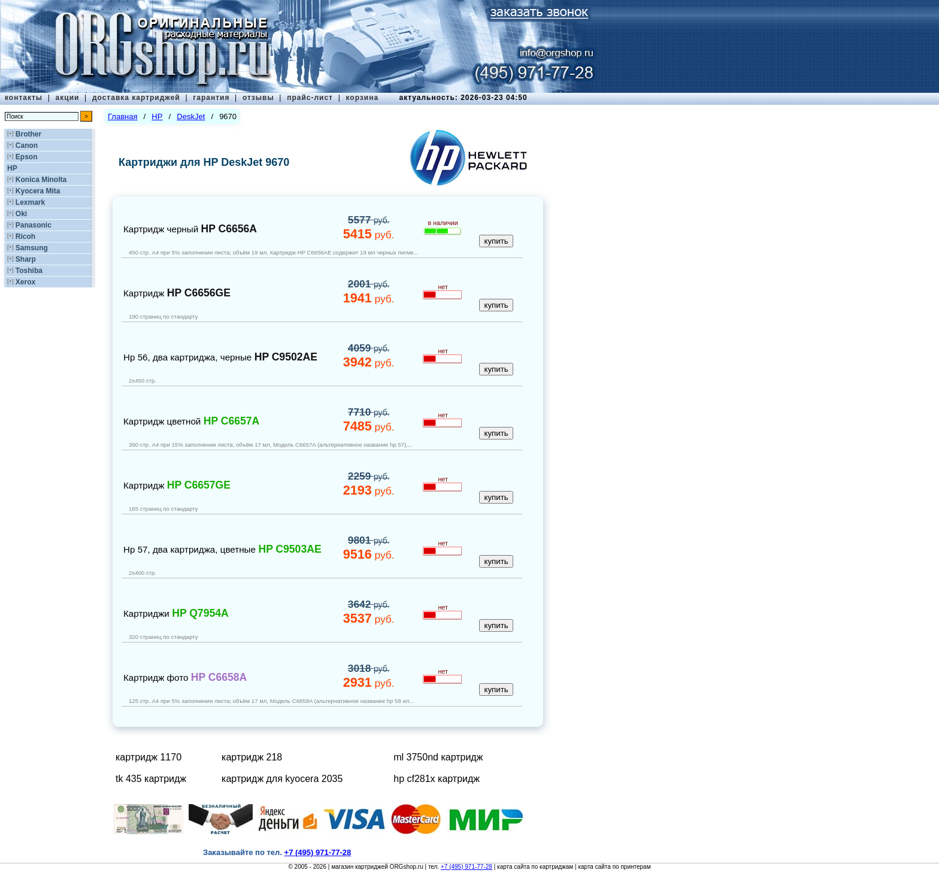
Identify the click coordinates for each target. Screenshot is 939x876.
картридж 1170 (148, 757)
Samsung (32, 248)
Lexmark (30, 202)
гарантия (211, 97)
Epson (27, 157)
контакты (24, 97)
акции (68, 97)
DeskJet (191, 116)
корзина (362, 97)
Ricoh (25, 236)
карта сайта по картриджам (535, 866)
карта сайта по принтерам (614, 866)
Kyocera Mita (38, 191)
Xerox (25, 282)
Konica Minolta (41, 179)
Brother (28, 134)
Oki (21, 214)
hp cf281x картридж (436, 779)
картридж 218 (252, 757)
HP (12, 168)
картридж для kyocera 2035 (282, 779)
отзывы (258, 97)
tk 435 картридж (151, 779)
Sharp (26, 259)
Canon (27, 145)
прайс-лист (310, 97)
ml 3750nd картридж (438, 757)
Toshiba (29, 270)
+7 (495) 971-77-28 (466, 866)
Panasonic (34, 225)
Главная (122, 116)
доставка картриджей (136, 97)
